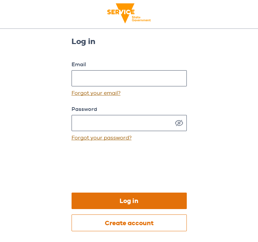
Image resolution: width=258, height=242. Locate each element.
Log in (129, 201)
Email (79, 64)
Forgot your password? (102, 137)
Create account (129, 223)
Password (84, 109)
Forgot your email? (96, 93)
